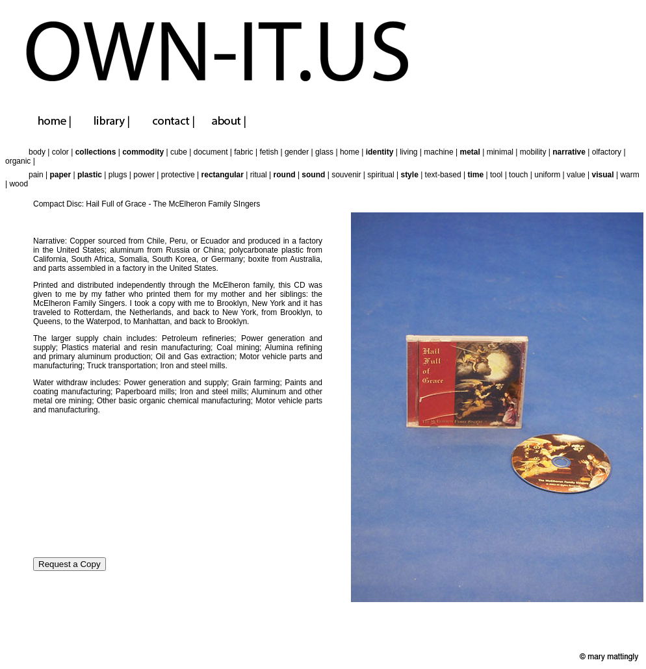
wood (18, 183)
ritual (258, 174)
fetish (268, 152)
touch (518, 174)
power (144, 174)
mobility (533, 152)
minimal (500, 152)
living (408, 152)
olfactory (606, 152)
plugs (118, 174)
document (211, 152)
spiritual (380, 174)
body (37, 152)
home (349, 152)
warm (629, 174)
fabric (243, 152)
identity (380, 152)
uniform (547, 174)
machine (438, 152)
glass (324, 152)
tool (496, 174)
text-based (443, 174)
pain (36, 174)
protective (178, 174)
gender (297, 152)
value (576, 174)
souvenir (346, 174)
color (60, 152)
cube (178, 152)
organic (18, 161)
